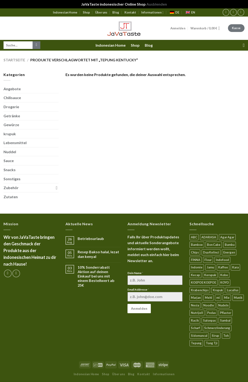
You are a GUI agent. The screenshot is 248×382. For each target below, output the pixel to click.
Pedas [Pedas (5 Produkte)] (211, 313)
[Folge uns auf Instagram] (233, 12)
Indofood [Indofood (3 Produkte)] (222, 260)
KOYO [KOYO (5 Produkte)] (224, 282)
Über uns (101, 12)
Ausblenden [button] (156, 4)
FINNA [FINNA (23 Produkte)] (195, 260)
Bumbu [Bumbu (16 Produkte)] (229, 245)
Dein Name (135, 273)
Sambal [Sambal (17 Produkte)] (225, 320)
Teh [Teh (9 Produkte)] (226, 335)
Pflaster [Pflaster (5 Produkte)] (225, 313)
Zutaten (10, 196)
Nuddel (9, 151)
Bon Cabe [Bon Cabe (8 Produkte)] (213, 245)
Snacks (9, 169)
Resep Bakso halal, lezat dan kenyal (98, 254)
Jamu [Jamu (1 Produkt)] (210, 267)
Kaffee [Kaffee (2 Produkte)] (223, 267)
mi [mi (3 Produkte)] (218, 297)
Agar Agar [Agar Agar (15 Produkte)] (227, 237)
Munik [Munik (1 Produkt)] (238, 297)
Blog (115, 12)
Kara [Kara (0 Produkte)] (235, 267)
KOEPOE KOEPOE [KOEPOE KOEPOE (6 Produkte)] (203, 282)
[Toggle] (57, 188)
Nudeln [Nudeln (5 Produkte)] (223, 305)
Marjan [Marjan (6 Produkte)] (196, 297)
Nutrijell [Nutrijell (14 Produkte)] (197, 313)
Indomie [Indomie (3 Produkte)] (197, 267)
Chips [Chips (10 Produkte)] (195, 252)
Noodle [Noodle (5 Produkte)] (208, 305)
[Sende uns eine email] (241, 12)
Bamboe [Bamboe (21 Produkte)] (197, 245)
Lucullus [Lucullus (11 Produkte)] (232, 290)
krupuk (9, 134)
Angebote (12, 89)
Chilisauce (12, 97)
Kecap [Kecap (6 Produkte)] (195, 275)
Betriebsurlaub (91, 238)
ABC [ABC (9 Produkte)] (194, 237)
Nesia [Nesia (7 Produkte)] (195, 305)
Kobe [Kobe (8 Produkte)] (224, 275)
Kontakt (130, 12)
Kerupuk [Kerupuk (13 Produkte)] (210, 275)
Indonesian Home (65, 12)
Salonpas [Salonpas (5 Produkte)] (209, 320)
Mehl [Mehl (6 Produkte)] (208, 297)
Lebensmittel (15, 142)
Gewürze (11, 124)
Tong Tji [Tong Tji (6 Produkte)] (211, 343)
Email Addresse (138, 289)
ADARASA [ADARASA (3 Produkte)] (208, 237)
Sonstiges (12, 179)
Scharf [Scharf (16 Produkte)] (195, 328)
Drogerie (11, 106)
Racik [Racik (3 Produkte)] (195, 320)
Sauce (8, 160)
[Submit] (36, 45)
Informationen (152, 12)
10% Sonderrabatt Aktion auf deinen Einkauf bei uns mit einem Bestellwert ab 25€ (96, 276)
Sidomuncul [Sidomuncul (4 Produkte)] (199, 335)
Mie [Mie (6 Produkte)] (227, 297)
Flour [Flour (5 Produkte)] (208, 260)
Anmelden (139, 308)
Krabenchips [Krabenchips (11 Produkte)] (200, 290)
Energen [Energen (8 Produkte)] (229, 252)
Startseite (14, 60)
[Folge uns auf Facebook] (226, 12)
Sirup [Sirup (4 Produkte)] (215, 335)
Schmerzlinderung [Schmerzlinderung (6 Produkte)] (217, 328)
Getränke (11, 116)
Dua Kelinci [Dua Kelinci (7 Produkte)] (211, 252)
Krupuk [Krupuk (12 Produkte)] (218, 290)
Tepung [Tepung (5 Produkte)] (196, 343)
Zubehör (11, 187)
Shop (86, 12)
